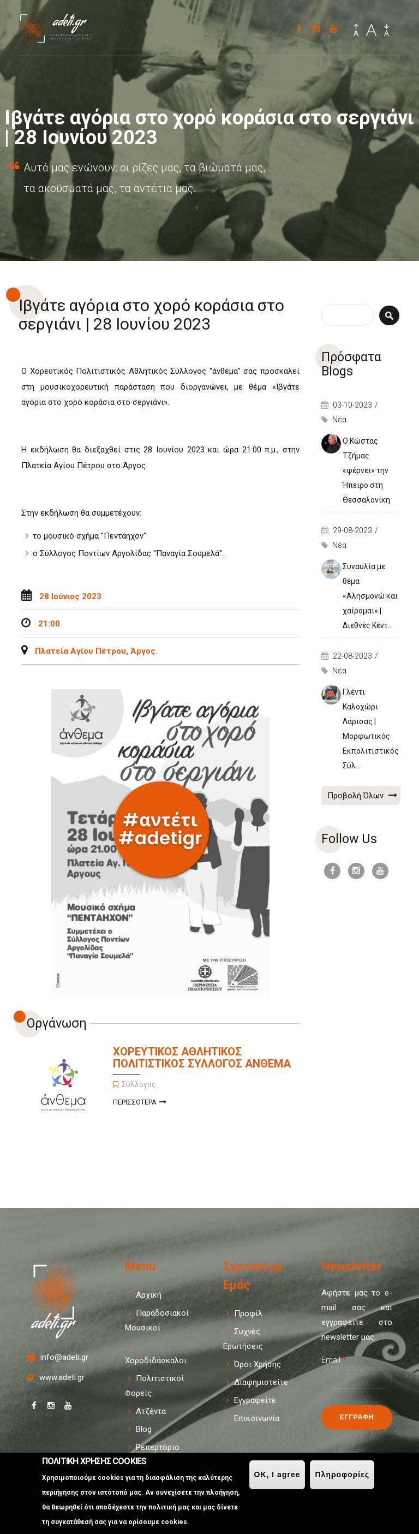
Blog (144, 1429)
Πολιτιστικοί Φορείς (154, 1386)
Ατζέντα (151, 1411)
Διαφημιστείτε (261, 1382)
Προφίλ (248, 1313)
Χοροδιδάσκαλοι (156, 1360)
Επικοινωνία (256, 1418)
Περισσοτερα (139, 1103)
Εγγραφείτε (255, 1400)
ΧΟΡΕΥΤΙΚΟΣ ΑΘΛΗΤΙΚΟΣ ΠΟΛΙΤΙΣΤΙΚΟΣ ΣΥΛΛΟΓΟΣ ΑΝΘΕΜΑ (202, 1058)
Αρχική (148, 1295)
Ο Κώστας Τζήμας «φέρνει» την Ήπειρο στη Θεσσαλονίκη (366, 470)
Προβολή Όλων (362, 795)
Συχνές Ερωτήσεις (243, 1339)
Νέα (339, 419)
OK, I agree (277, 1474)
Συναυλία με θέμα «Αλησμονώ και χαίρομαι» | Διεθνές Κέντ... (370, 596)
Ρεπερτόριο (157, 1447)
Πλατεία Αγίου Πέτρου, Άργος (95, 651)
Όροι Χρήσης (257, 1364)
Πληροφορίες (342, 1474)
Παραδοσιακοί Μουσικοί (157, 1320)
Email (333, 1360)
